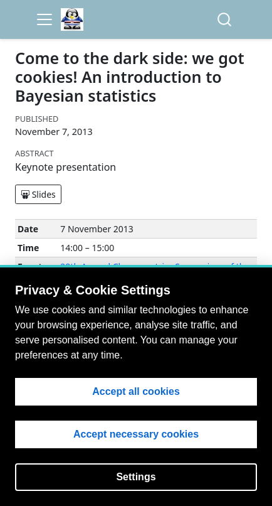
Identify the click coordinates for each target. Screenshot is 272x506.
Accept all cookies (136, 391)
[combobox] (225, 20)
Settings (135, 476)
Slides (38, 194)
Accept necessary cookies (136, 434)
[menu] (44, 19)
